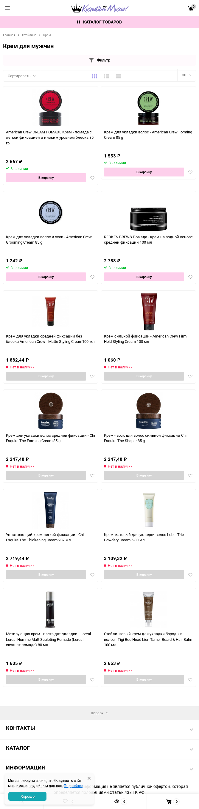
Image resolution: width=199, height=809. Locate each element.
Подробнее (73, 785)
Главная (9, 35)
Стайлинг (29, 35)
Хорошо (28, 796)
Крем (47, 35)
